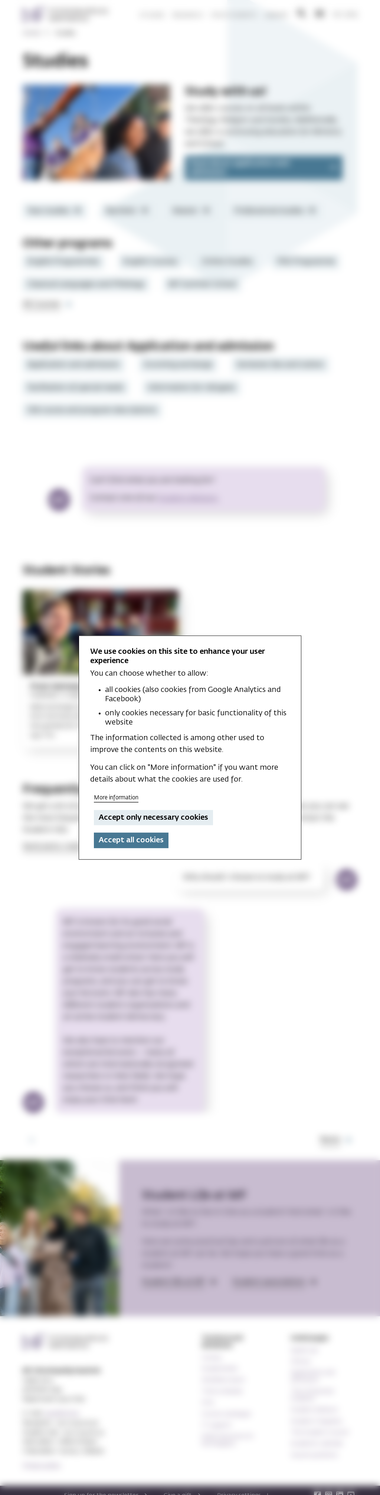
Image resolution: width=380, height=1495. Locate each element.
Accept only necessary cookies (153, 817)
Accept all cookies (131, 840)
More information (116, 797)
